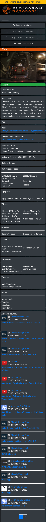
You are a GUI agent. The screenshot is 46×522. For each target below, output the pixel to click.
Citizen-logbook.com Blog (22, 461)
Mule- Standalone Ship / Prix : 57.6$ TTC (19, 441)
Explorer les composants (23, 37)
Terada (14, 361)
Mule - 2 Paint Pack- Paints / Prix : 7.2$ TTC (20, 428)
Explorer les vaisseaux (23, 43)
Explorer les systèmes (22, 25)
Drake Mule (6, 480)
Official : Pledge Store (20, 317)
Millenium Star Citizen (20, 406)
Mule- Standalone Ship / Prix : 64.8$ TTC (19, 354)
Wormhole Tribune (19, 487)
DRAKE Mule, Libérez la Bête (13, 467)
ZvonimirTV (16, 377)
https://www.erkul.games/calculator (17, 139)
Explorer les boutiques (23, 31)
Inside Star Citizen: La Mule (13, 506)
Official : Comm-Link (19, 448)
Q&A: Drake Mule (8, 454)
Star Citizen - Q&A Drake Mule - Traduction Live (21, 383)
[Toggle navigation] (5, 18)
